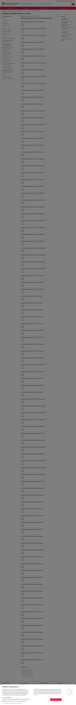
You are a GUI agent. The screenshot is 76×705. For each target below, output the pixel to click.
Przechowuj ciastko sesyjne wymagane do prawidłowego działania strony (16, 699)
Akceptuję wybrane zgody (56, 699)
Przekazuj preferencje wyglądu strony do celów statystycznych (14, 701)
